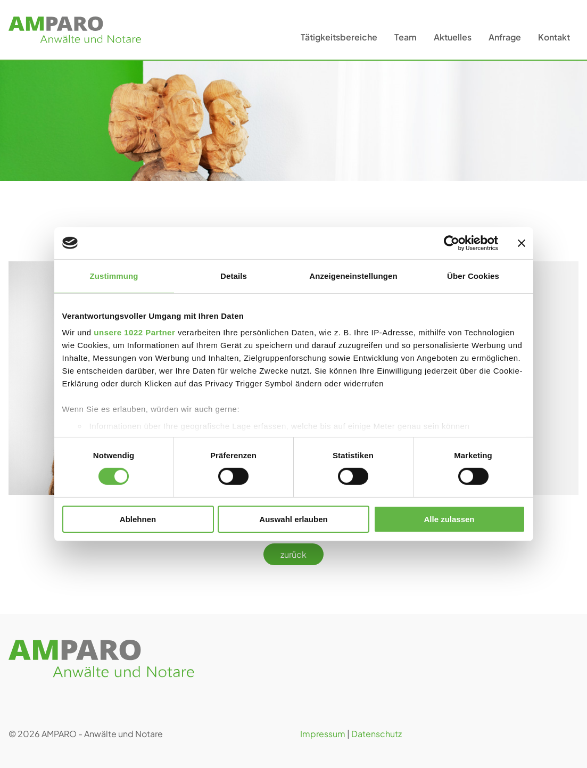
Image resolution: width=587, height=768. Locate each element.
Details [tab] (233, 275)
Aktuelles (453, 37)
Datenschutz (376, 733)
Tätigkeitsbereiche (339, 37)
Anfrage (505, 37)
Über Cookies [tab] (473, 275)
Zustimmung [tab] (114, 275)
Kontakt (554, 37)
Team (405, 37)
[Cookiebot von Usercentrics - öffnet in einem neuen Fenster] (451, 243)
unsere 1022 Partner (134, 332)
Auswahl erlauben (293, 519)
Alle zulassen (449, 519)
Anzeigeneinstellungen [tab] (353, 275)
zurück (293, 554)
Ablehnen (138, 519)
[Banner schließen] (521, 242)
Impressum (322, 733)
